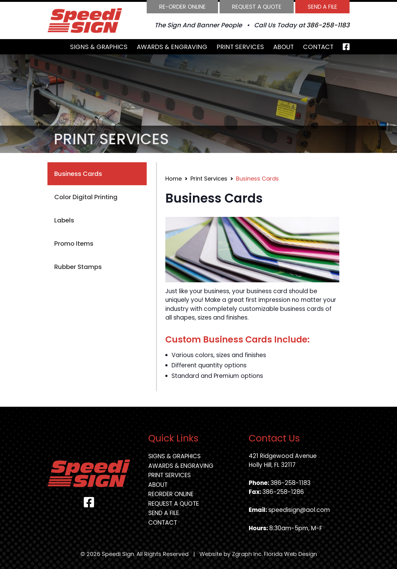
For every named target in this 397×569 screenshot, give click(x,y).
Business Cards (78, 173)
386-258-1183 (328, 25)
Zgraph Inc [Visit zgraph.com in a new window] (246, 554)
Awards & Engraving (172, 47)
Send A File (322, 7)
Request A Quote (256, 7)
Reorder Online (171, 494)
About (283, 47)
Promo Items (73, 243)
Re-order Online (182, 7)
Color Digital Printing (86, 197)
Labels (64, 220)
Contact (318, 47)
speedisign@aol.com (299, 510)
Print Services (240, 47)
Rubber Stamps (78, 266)
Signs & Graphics (98, 47)
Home (173, 178)
